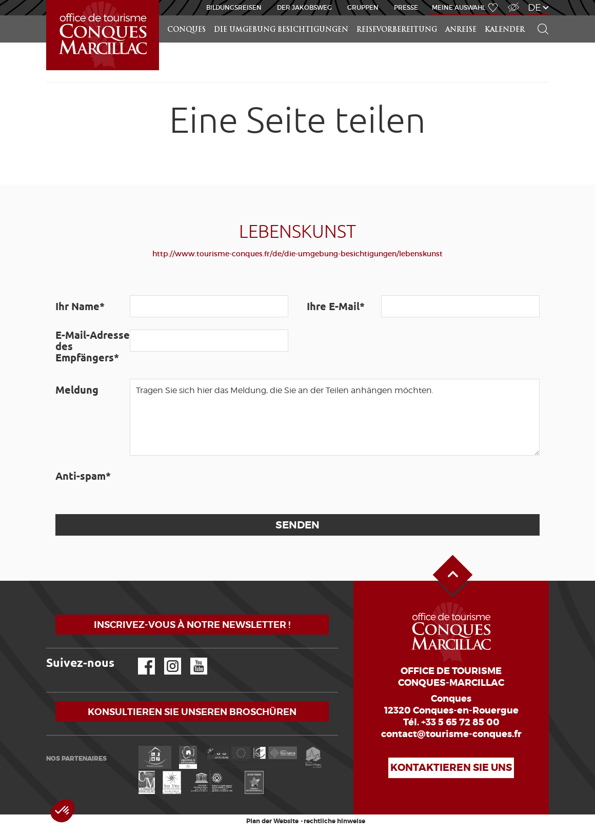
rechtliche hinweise (334, 821)
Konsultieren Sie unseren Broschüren (192, 712)
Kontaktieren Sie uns (451, 767)
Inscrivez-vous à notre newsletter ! (192, 624)
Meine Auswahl (458, 7)
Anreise (461, 30)
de (534, 7)
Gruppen (363, 7)
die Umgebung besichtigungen (281, 30)
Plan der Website (272, 821)
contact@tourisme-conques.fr (451, 734)
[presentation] (208, 485)
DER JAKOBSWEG (304, 7)
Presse (406, 7)
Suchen (539, 15)
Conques (186, 30)
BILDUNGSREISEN (234, 7)
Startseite (48, 0)
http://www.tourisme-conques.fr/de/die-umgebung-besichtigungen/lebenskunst (297, 253)
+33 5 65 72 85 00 (460, 722)
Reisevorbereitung (396, 30)
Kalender (505, 30)
